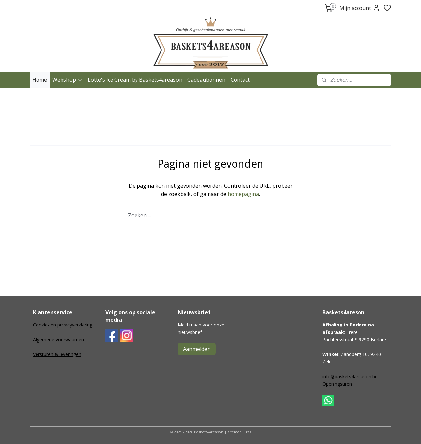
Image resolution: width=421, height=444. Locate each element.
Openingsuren (337, 384)
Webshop (67, 79)
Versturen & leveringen (57, 354)
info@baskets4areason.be (350, 376)
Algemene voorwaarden (58, 339)
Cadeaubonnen (206, 79)
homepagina (243, 193)
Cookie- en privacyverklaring (62, 325)
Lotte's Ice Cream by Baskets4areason (135, 79)
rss (248, 432)
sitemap (235, 432)
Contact (240, 79)
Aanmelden (196, 349)
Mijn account (359, 8)
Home (39, 79)
